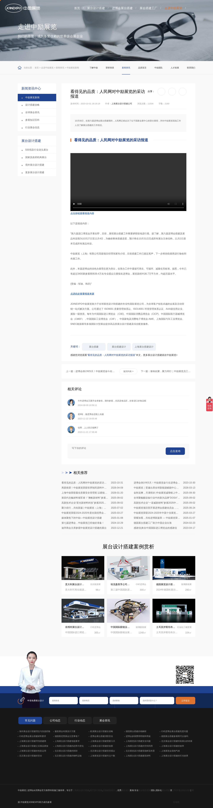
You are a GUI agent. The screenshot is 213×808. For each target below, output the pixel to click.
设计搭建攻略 (32, 105)
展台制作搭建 (144, 790)
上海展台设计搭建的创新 (101, 746)
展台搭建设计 (119, 346)
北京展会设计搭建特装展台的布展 (176, 741)
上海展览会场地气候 (170, 751)
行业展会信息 (32, 127)
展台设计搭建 (96, 8)
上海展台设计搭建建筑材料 (138, 756)
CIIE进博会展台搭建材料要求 (32, 736)
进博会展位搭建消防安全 (101, 736)
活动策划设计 (109, 790)
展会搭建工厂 (148, 8)
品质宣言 (142, 67)
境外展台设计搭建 (34, 165)
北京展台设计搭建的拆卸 (66, 751)
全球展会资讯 (32, 112)
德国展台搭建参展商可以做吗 (174, 736)
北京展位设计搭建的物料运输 (68, 756)
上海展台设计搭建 (81, 790)
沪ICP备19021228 (181, 790)
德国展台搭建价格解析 (136, 731)
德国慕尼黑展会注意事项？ (67, 736)
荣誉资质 (110, 67)
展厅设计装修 (96, 790)
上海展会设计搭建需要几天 (102, 741)
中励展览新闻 (73, 67)
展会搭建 (166, 790)
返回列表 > (128, 371)
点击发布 (175, 451)
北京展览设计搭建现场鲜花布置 (140, 751)
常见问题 (30, 720)
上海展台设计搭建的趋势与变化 (69, 746)
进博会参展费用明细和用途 (138, 736)
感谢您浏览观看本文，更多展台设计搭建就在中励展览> (124, 355)
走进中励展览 (173, 8)
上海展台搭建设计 (144, 346)
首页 (77, 8)
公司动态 (55, 720)
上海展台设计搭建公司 (121, 103)
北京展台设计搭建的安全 (30, 756)
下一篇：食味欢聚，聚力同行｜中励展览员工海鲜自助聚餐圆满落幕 (166, 371)
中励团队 (158, 67)
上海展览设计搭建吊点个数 (102, 756)
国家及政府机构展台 (36, 157)
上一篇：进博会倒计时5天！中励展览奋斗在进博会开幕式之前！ (91, 371)
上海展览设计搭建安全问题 (138, 741)
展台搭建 (94, 346)
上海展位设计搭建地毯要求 (67, 741)
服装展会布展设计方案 (65, 731)
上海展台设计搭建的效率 (172, 746)
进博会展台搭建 (122, 8)
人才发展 (175, 67)
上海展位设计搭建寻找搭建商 (32, 741)
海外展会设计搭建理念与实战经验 (34, 731)
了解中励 (93, 67)
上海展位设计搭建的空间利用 (139, 746)
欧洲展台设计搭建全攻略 (101, 731)
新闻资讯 (60, 67)
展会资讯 (104, 720)
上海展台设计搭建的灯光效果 (174, 756)
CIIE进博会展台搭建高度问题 (174, 731)
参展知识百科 (32, 120)
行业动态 (80, 720)
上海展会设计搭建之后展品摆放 (33, 746)
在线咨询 (58, 681)
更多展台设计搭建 (34, 172)
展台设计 (125, 790)
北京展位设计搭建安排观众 (102, 751)
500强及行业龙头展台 (36, 150)
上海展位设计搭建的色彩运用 (32, 751)
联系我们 (191, 67)
